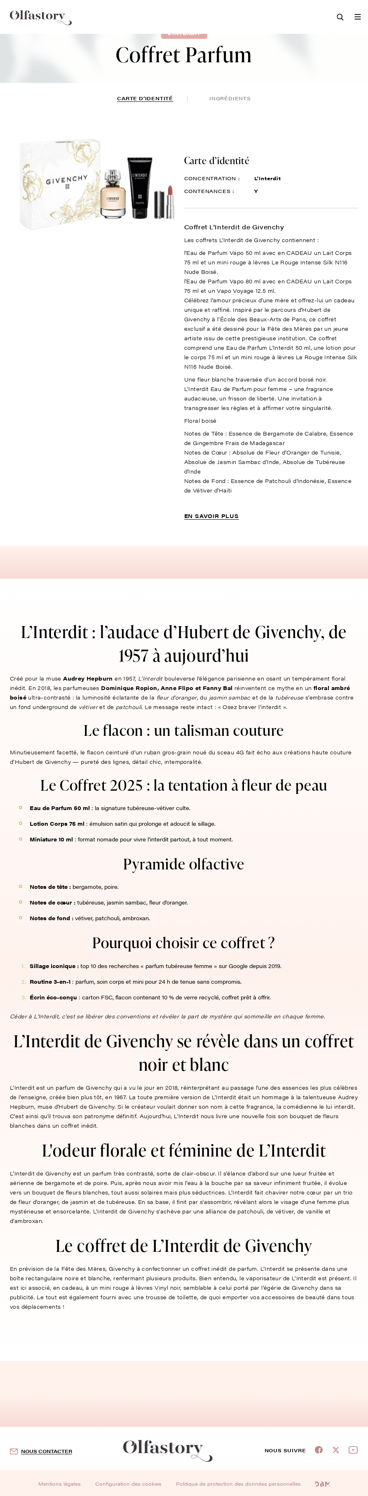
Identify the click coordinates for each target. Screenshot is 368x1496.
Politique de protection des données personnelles (238, 1483)
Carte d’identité (145, 98)
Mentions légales (59, 1483)
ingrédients (230, 98)
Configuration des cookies (128, 1483)
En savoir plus (211, 516)
